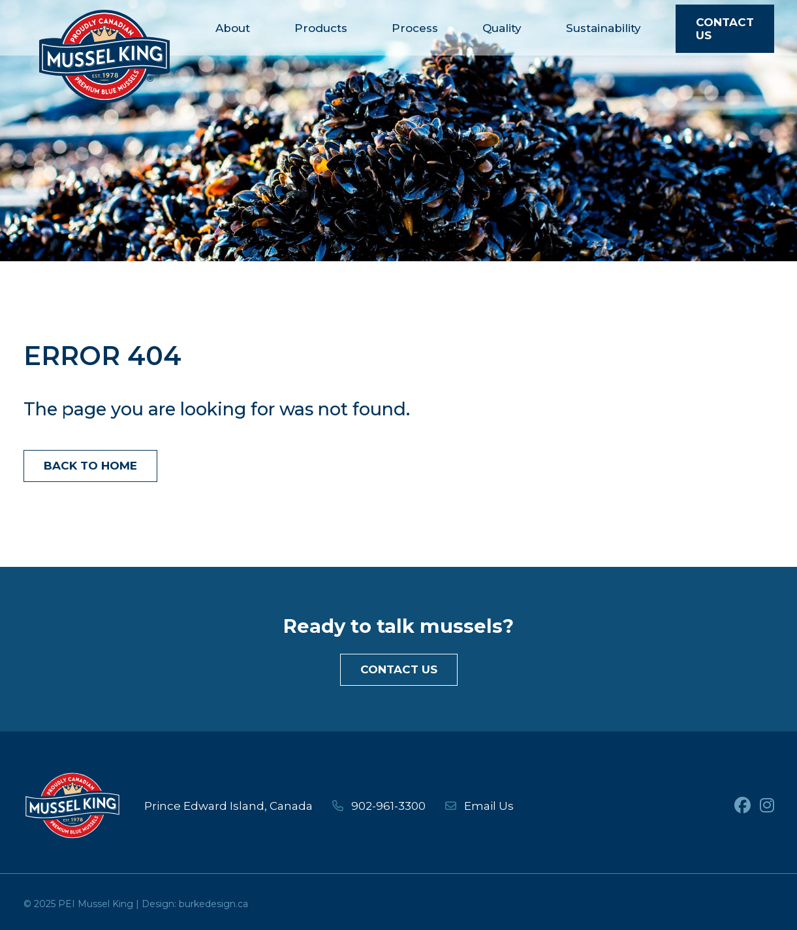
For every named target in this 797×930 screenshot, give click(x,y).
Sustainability (603, 28)
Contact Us (725, 29)
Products (320, 28)
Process (415, 28)
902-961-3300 (379, 805)
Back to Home (90, 465)
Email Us (479, 805)
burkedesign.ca (213, 904)
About (232, 28)
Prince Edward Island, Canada (228, 805)
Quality (502, 28)
